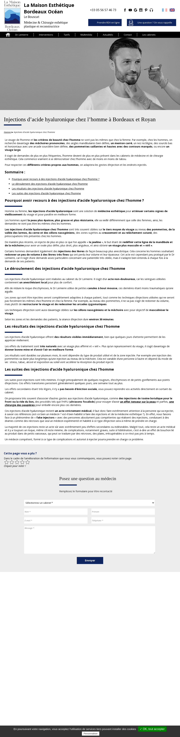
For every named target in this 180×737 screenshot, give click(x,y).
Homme (7, 132)
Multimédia (86, 34)
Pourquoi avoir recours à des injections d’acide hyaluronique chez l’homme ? (55, 179)
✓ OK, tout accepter (152, 728)
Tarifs (67, 34)
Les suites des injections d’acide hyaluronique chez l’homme (46, 193)
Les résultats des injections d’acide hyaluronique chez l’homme (48, 188)
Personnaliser (91, 733)
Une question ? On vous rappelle (154, 22)
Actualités (108, 34)
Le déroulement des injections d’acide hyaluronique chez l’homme (50, 183)
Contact (128, 34)
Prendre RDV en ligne (108, 22)
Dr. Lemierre (21, 34)
